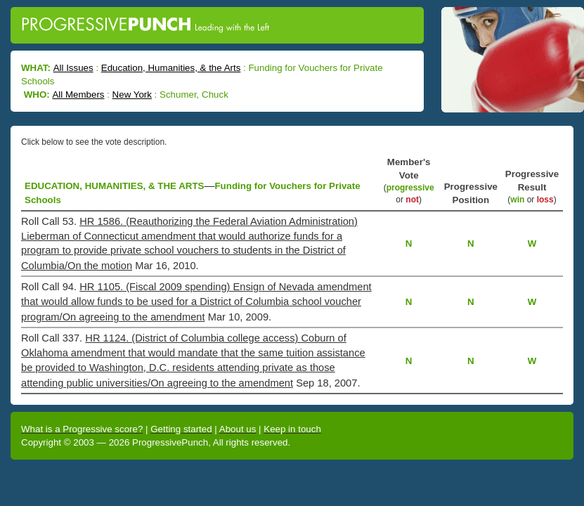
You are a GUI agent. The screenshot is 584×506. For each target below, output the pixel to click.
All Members (78, 94)
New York (132, 94)
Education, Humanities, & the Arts (171, 68)
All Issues (73, 68)
